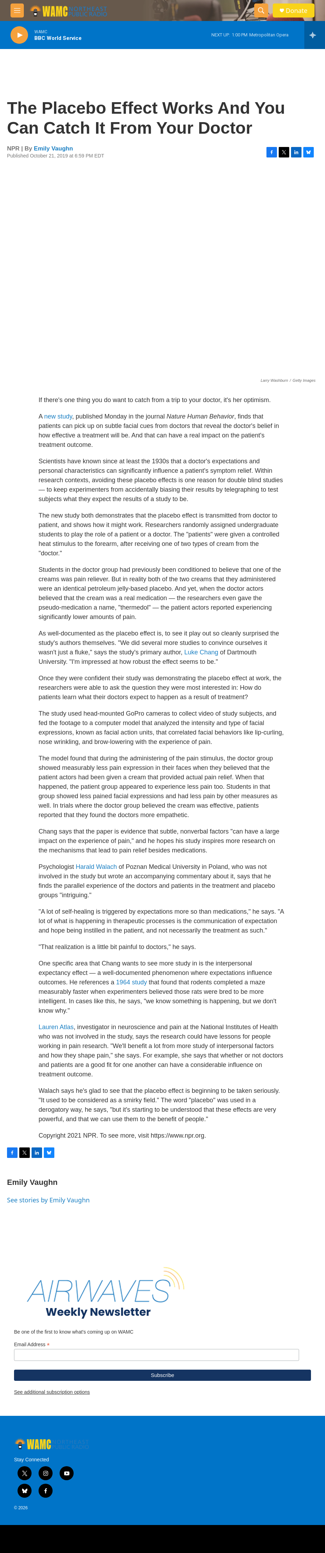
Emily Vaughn (53, 148)
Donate (296, 10)
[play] (19, 35)
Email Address (32, 1344)
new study (58, 416)
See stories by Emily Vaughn (48, 1200)
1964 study (131, 982)
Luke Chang (201, 652)
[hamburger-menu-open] (17, 10)
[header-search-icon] (261, 10)
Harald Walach (96, 866)
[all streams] (314, 35)
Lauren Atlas (56, 1027)
